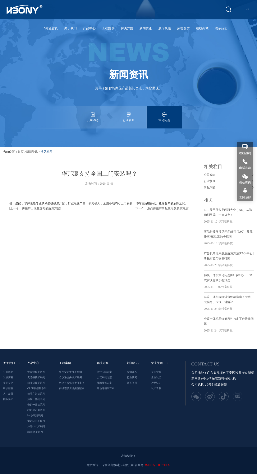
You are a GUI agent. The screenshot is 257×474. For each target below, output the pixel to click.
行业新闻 (128, 114)
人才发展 (8, 393)
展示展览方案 (104, 382)
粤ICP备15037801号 (157, 465)
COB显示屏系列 (36, 410)
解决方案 (127, 28)
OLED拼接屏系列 (37, 388)
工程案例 (108, 28)
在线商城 (202, 28)
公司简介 (8, 371)
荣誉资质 (183, 28)
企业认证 (156, 377)
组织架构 (8, 388)
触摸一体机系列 (36, 399)
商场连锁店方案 (105, 388)
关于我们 (70, 28)
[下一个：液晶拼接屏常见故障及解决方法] (161, 208)
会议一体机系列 (36, 404)
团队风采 (8, 399)
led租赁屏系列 (35, 431)
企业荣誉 (156, 371)
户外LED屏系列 (36, 426)
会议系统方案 (104, 377)
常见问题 (164, 114)
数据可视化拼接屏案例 (71, 382)
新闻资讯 (145, 28)
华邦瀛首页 (50, 28)
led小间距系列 (35, 415)
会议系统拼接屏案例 (70, 377)
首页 (21, 151)
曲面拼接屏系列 (36, 382)
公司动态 (93, 114)
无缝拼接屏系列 (36, 377)
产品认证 (156, 382)
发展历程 (8, 377)
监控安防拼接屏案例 (70, 371)
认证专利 (156, 388)
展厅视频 (164, 28)
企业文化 (8, 382)
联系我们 (221, 28)
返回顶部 (245, 197)
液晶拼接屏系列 (36, 371)
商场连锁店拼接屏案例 (71, 388)
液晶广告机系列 (36, 393)
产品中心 (89, 28)
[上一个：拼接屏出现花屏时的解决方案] (35, 208)
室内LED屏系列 (36, 421)
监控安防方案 (104, 371)
